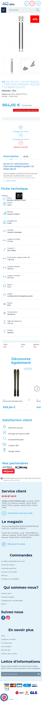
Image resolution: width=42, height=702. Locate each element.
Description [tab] (11, 156)
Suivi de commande (9, 572)
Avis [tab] (25, 156)
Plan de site (5, 650)
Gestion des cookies (9, 654)
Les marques (6, 646)
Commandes (21, 555)
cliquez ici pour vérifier (11, 480)
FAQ (3, 636)
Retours (4, 575)
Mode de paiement (8, 568)
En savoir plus (21, 630)
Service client (6, 593)
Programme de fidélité (10, 579)
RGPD (3, 604)
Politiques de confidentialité (12, 601)
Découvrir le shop (16, 544)
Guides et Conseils (8, 639)
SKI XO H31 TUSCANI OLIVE (12, 400)
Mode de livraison (8, 565)
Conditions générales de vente (13, 561)
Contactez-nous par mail (20, 513)
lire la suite (11, 181)
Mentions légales (7, 597)
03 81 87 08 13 (9, 496)
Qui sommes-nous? (21, 587)
